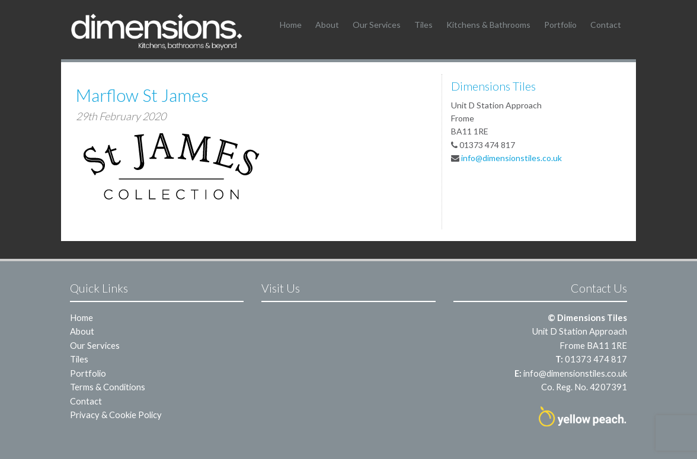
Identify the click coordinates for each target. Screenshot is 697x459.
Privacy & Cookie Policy (116, 414)
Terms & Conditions (107, 386)
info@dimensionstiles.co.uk (511, 158)
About (327, 25)
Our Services (377, 25)
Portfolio (560, 25)
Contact (605, 25)
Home (291, 25)
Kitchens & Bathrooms (488, 25)
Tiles (423, 25)
